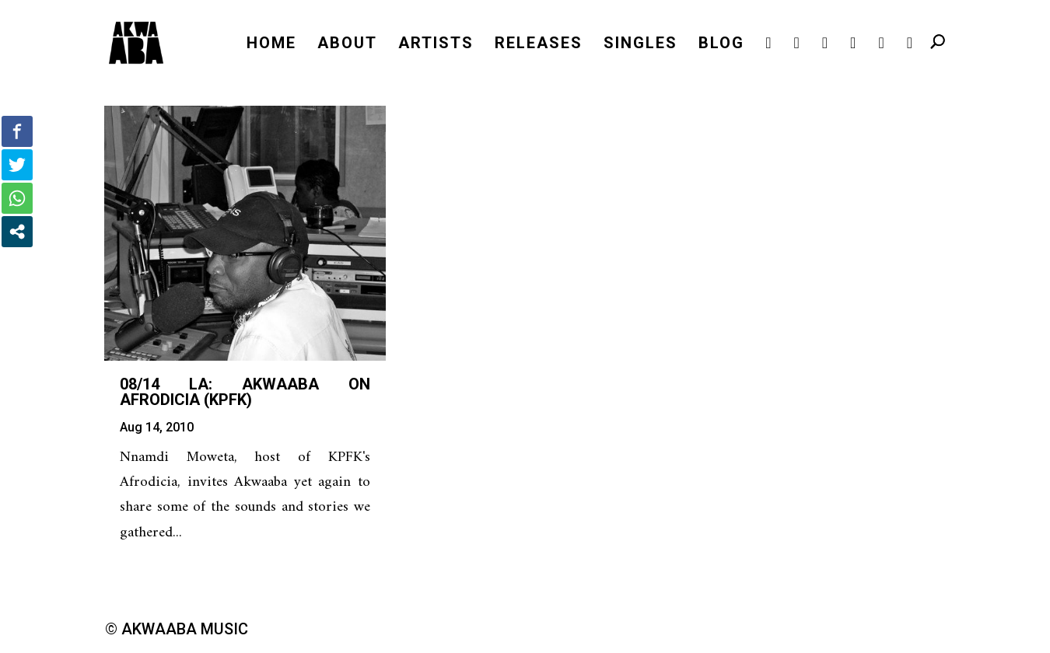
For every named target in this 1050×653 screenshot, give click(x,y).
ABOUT (347, 44)
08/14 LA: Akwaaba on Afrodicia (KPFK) (245, 391)
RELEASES (539, 44)
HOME (271, 44)
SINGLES (640, 44)
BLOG (721, 44)
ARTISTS (436, 44)
